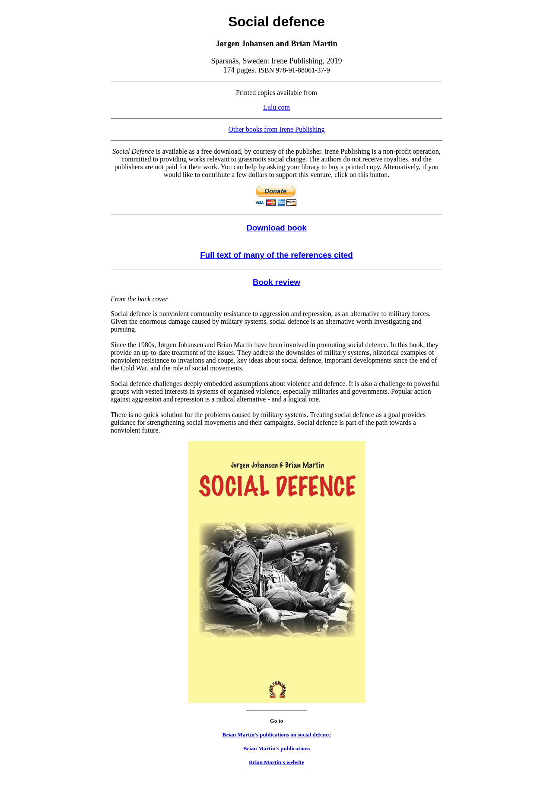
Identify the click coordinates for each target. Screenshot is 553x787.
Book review (276, 282)
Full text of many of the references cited (276, 254)
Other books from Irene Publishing (276, 129)
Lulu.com (276, 107)
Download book (276, 227)
